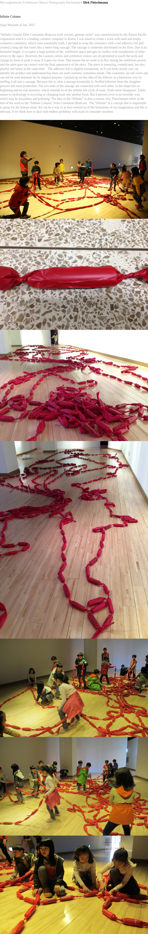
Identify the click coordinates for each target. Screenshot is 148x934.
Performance (74, 2)
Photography (57, 2)
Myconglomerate (11, 2)
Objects (43, 2)
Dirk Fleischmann (95, 2)
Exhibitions (30, 2)
